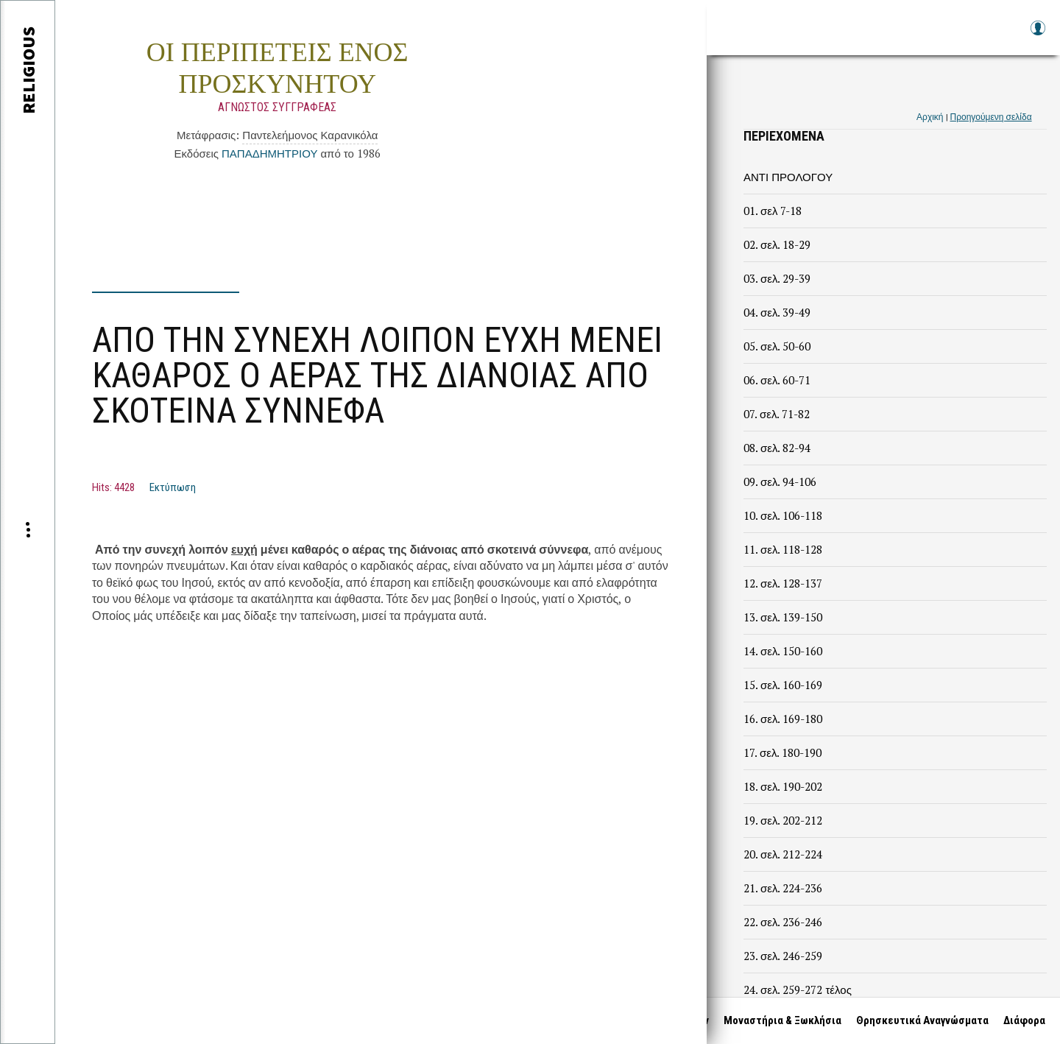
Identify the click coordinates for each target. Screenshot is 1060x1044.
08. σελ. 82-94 (776, 447)
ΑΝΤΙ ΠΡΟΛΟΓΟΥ (788, 176)
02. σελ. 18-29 (776, 244)
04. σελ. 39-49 (776, 312)
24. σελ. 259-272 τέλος (797, 989)
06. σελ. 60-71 (776, 380)
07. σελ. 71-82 (776, 413)
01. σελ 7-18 (772, 210)
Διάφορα (1024, 1020)
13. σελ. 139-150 (782, 617)
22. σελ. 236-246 (782, 921)
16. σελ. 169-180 (782, 718)
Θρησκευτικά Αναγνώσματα (922, 1020)
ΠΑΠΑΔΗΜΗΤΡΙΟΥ (269, 153)
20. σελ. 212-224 (782, 854)
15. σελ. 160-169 (782, 684)
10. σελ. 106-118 (782, 515)
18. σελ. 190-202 (782, 786)
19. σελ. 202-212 (782, 820)
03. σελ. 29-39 (776, 278)
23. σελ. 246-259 (782, 955)
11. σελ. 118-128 (782, 549)
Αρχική (929, 116)
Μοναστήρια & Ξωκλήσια (782, 1020)
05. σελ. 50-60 (776, 346)
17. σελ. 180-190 (782, 752)
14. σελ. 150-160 (782, 650)
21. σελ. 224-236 (782, 888)
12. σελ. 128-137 (782, 583)
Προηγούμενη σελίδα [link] (991, 116)
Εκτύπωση (172, 487)
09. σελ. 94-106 (779, 481)
